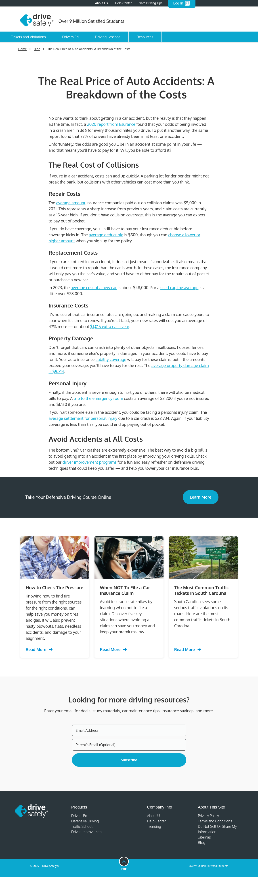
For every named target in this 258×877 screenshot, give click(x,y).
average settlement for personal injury (83, 418)
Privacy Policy (208, 815)
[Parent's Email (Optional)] (129, 745)
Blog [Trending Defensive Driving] (37, 49)
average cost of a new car (94, 287)
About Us (101, 3)
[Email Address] (129, 730)
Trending (154, 826)
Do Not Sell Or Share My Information (217, 829)
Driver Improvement (87, 832)
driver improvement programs (90, 462)
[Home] (37, 19)
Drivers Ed (70, 37)
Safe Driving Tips (151, 3)
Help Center (156, 821)
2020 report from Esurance (111, 124)
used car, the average (179, 287)
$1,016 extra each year (109, 326)
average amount (70, 202)
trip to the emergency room (98, 398)
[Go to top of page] (123, 864)
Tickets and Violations (28, 37)
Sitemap (204, 837)
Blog (201, 842)
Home (22, 49)
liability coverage (111, 359)
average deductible (106, 234)
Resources (145, 37)
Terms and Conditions (215, 821)
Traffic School (82, 826)
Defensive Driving (85, 821)
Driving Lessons (107, 37)
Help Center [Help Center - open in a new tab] (123, 3)
